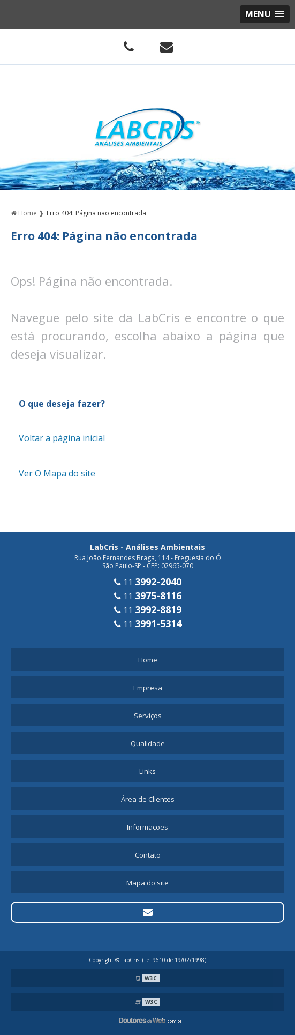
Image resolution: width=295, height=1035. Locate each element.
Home (147, 660)
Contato (148, 855)
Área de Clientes (148, 799)
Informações (147, 827)
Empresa (147, 688)
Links (147, 771)
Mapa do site (147, 883)
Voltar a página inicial (62, 438)
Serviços (148, 715)
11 (147, 582)
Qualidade (148, 743)
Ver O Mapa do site (57, 473)
